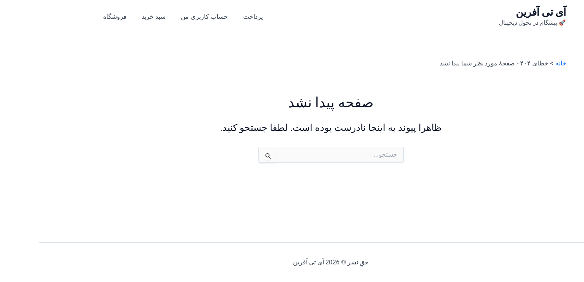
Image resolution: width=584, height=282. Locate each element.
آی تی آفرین (502, 12)
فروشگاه (75, 16)
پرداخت (205, 16)
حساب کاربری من (158, 16)
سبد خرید (111, 16)
